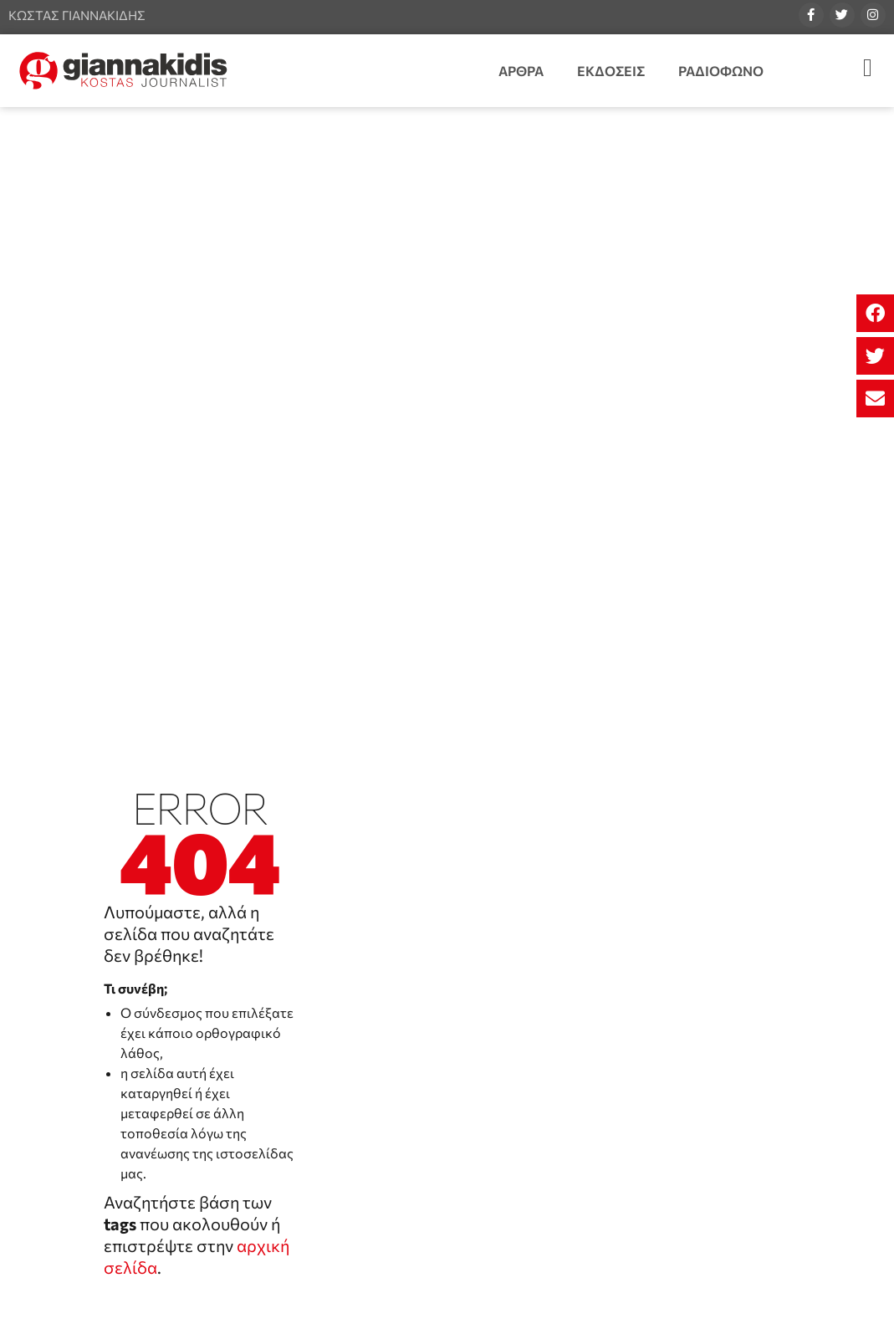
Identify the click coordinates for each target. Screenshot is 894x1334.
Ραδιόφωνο (721, 71)
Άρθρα (521, 71)
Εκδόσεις (611, 71)
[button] (875, 313)
